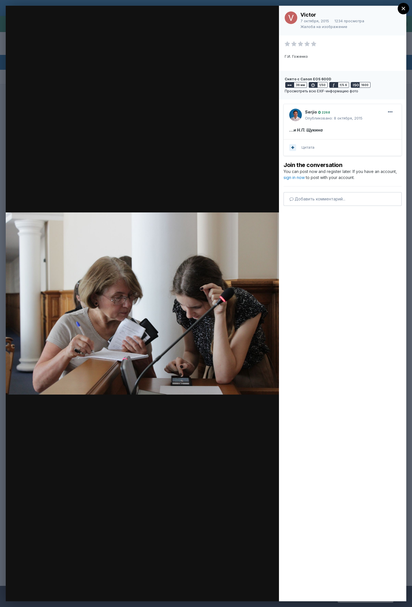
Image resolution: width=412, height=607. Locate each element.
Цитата (308, 147)
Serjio (311, 112)
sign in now (294, 177)
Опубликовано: (334, 118)
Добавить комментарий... (317, 198)
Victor (308, 15)
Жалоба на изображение (323, 26)
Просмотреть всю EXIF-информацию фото (321, 91)
